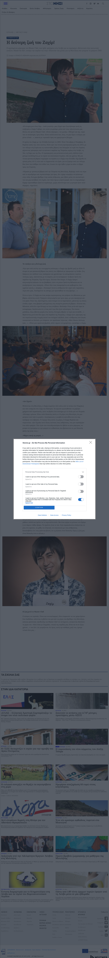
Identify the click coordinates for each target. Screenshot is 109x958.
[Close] (91, 443)
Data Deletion (42, 515)
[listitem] (54, 472)
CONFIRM (39, 507)
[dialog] (54, 479)
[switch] (81, 476)
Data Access (54, 515)
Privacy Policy (66, 515)
